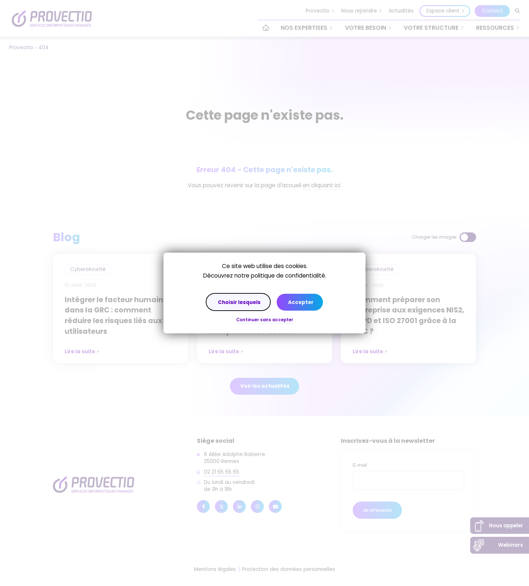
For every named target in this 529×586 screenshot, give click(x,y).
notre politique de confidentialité (279, 275)
